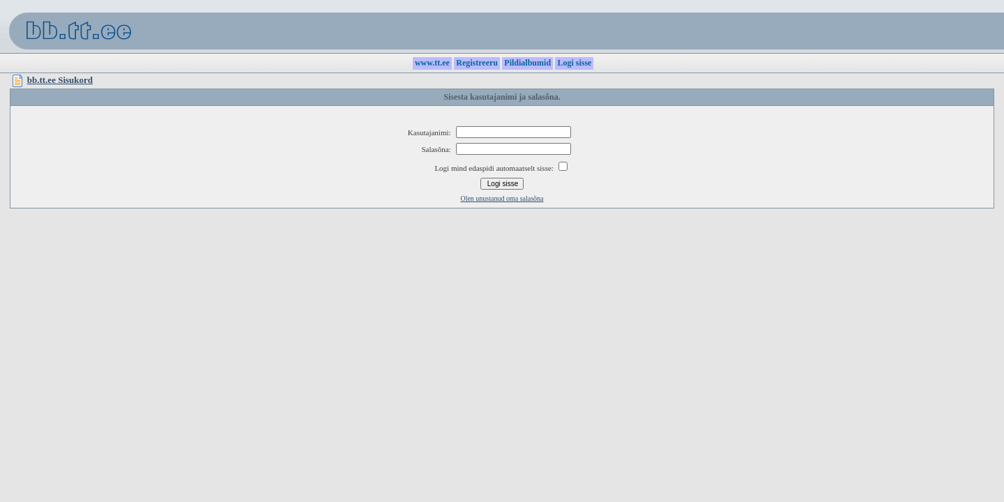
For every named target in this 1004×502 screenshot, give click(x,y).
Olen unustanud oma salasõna (501, 198)
